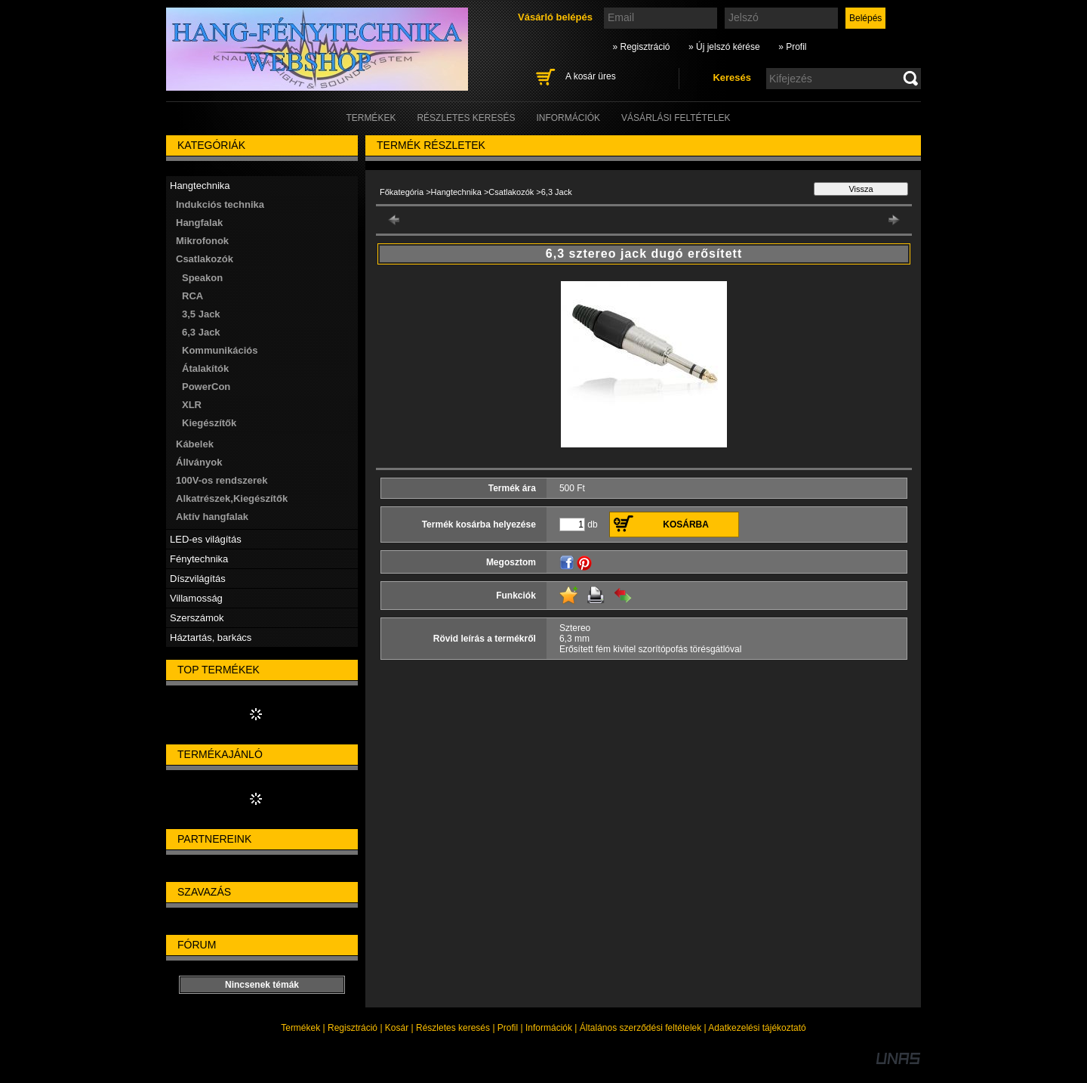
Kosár (396, 1028)
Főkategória (401, 191)
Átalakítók (205, 368)
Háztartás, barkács (210, 637)
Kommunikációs (219, 350)
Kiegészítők (209, 423)
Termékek (300, 1028)
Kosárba (686, 524)
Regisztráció (352, 1028)
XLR (192, 404)
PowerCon (206, 386)
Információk (548, 1028)
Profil (507, 1028)
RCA (192, 296)
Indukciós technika (220, 204)
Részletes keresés (453, 1028)
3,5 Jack (201, 314)
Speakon (202, 277)
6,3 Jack (201, 332)
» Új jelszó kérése (724, 47)
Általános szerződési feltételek (640, 1028)
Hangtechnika (456, 191)
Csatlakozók (511, 191)
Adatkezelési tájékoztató (756, 1028)
